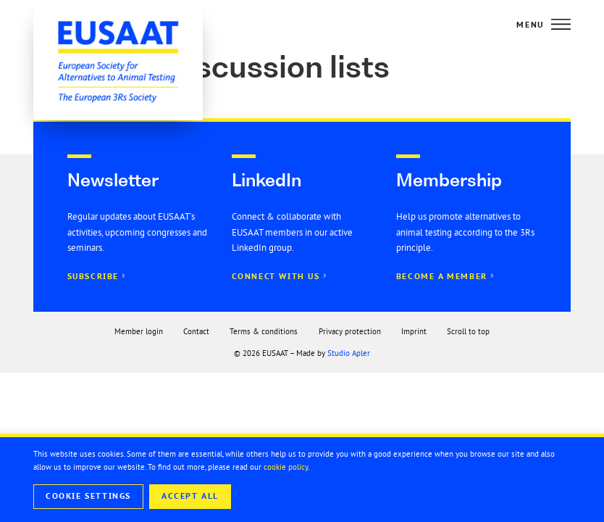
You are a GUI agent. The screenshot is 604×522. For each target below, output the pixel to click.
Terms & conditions (264, 331)
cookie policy (286, 467)
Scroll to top (468, 331)
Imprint (414, 331)
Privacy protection (350, 331)
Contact (196, 331)
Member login (138, 331)
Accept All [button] (190, 496)
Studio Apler (348, 353)
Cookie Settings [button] (88, 496)
